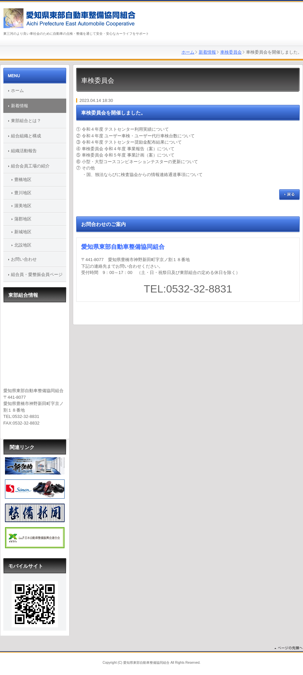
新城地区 (22, 231)
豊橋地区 (22, 179)
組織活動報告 (24, 150)
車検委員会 (231, 52)
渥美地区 (22, 205)
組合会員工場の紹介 (30, 165)
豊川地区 (22, 192)
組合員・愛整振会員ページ (37, 274)
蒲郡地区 (22, 218)
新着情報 (207, 52)
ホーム (187, 52)
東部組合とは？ (26, 120)
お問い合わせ (24, 259)
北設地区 (22, 245)
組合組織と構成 (26, 135)
